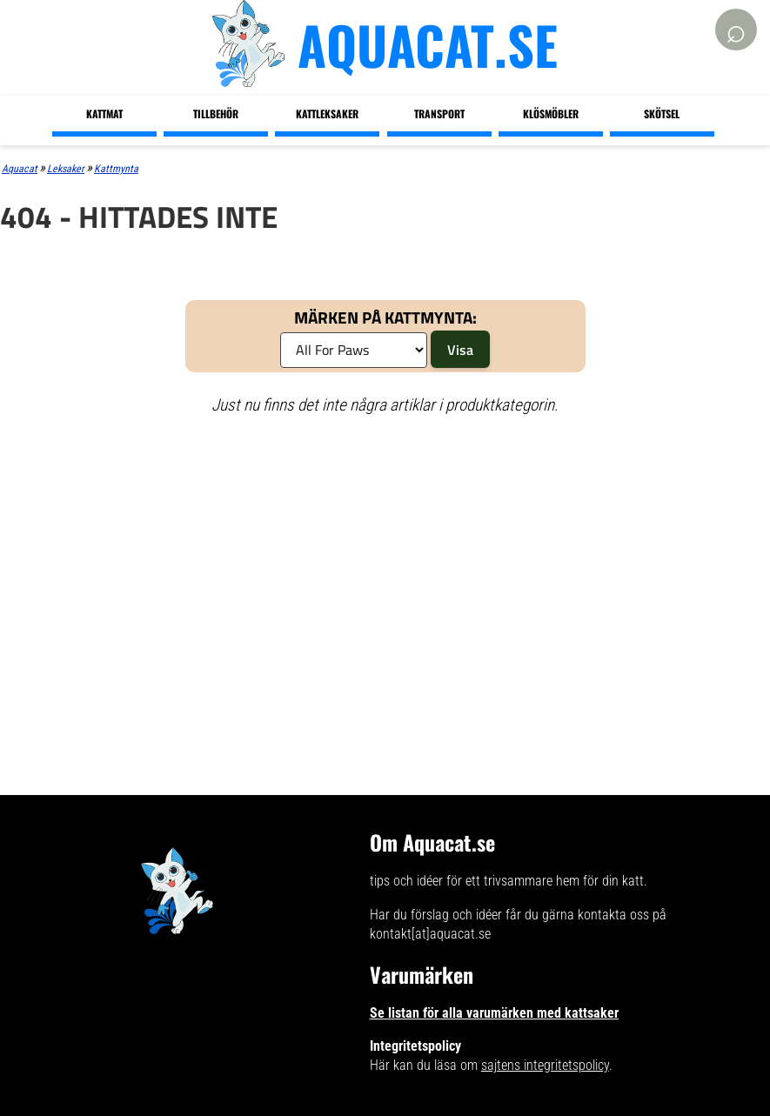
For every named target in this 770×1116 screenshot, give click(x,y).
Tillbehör (215, 113)
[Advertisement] (295, 556)
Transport (439, 113)
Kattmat (104, 113)
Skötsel (662, 113)
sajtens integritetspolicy (545, 1065)
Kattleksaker (327, 113)
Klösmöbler (551, 113)
